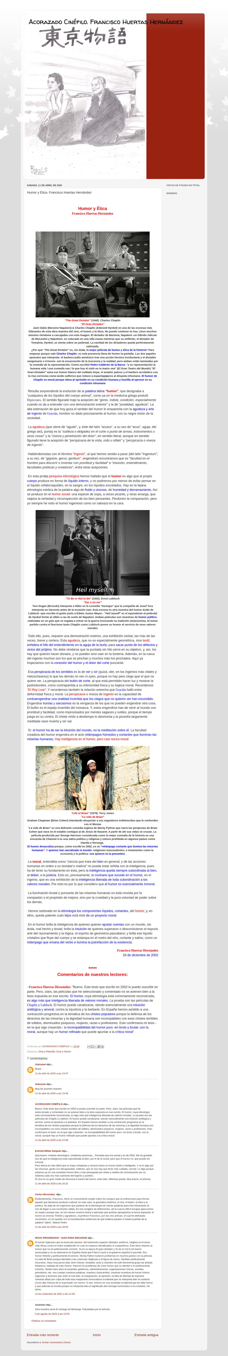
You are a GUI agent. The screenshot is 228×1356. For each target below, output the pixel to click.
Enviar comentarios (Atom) (56, 1342)
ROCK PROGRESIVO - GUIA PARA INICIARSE (61, 1237)
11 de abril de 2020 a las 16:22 (51, 1183)
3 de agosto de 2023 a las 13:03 (52, 1314)
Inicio (97, 1335)
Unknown (40, 1064)
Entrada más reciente (43, 1335)
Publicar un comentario (44, 1320)
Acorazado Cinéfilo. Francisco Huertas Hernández (106, 21)
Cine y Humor (63, 1051)
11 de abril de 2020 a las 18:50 (51, 1227)
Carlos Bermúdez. (45, 1194)
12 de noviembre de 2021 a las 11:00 (55, 1294)
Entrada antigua (146, 1335)
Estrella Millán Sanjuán (48, 1151)
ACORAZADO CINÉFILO (49, 1104)
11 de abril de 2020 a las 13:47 (51, 1073)
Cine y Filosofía (46, 1051)
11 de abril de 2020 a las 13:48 (51, 1093)
